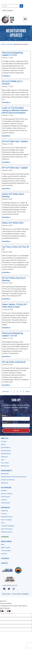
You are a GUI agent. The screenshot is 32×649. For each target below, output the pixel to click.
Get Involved (6, 487)
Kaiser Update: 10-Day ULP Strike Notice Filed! (14, 305)
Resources (5, 507)
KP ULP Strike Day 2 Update (15, 141)
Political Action (5, 503)
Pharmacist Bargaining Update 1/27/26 (12, 334)
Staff (2, 460)
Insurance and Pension (8, 480)
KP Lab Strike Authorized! (14, 362)
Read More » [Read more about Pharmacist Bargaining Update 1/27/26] (6, 356)
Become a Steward (6, 493)
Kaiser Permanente (6, 529)
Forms (3, 523)
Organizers (4, 457)
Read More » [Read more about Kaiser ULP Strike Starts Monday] (6, 217)
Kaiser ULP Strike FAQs (12, 223)
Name (4, 415)
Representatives (6, 453)
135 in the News (6, 550)
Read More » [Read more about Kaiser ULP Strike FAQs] (6, 241)
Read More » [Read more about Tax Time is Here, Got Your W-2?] (6, 272)
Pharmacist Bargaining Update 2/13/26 (12, 54)
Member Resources (7, 517)
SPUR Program (5, 497)
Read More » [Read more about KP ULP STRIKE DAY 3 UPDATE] (6, 102)
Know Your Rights (6, 520)
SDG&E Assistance (6, 532)
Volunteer (4, 500)
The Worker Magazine (7, 526)
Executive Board (6, 450)
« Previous (5, 391)
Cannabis (5, 537)
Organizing (4, 483)
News (2, 544)
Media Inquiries (5, 547)
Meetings (4, 490)
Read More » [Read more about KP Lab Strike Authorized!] (6, 385)
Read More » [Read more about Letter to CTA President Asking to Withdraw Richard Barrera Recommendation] (6, 136)
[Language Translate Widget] (8, 10)
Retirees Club (5, 466)
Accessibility (25, 594)
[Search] (21, 6)
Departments (6, 470)
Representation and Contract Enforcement (13, 477)
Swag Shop (4, 510)
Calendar (5, 558)
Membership (5, 473)
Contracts (4, 513)
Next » (28, 391)
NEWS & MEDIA (6, 541)
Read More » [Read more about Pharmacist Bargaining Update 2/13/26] (6, 76)
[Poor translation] (8, 611)
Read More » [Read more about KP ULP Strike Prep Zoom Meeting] (6, 299)
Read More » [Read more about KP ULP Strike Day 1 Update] (6, 188)
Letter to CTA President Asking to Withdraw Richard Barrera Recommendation (15, 110)
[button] (25, 19)
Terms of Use (16, 594)
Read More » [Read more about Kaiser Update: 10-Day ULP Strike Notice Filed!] (6, 328)
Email (4, 422)
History (3, 444)
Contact (4, 563)
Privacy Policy (6, 594)
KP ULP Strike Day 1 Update (15, 168)
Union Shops (5, 463)
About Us (4, 438)
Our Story (4, 441)
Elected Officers (5, 447)
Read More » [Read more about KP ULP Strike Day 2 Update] (6, 162)
